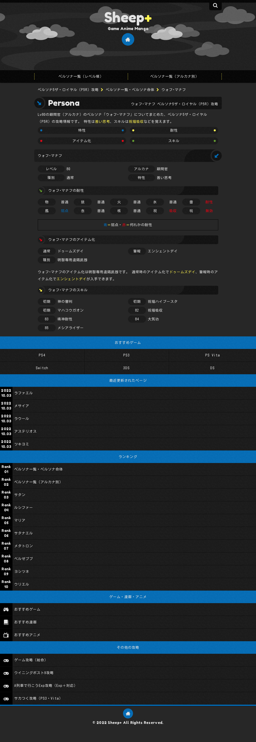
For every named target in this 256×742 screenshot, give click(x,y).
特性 (82, 130)
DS (212, 368)
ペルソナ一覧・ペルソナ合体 (130, 89)
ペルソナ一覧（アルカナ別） (174, 76)
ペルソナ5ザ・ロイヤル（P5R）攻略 (68, 89)
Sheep (128, 17)
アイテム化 (81, 141)
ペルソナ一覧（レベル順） (81, 76)
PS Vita (212, 355)
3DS (126, 368)
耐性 (174, 130)
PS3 (126, 355)
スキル (174, 141)
